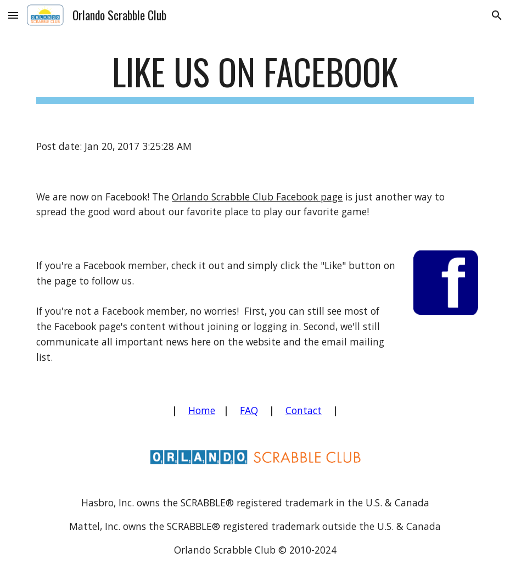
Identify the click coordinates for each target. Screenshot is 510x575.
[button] (13, 15)
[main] (255, 77)
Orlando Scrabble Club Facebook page (257, 196)
